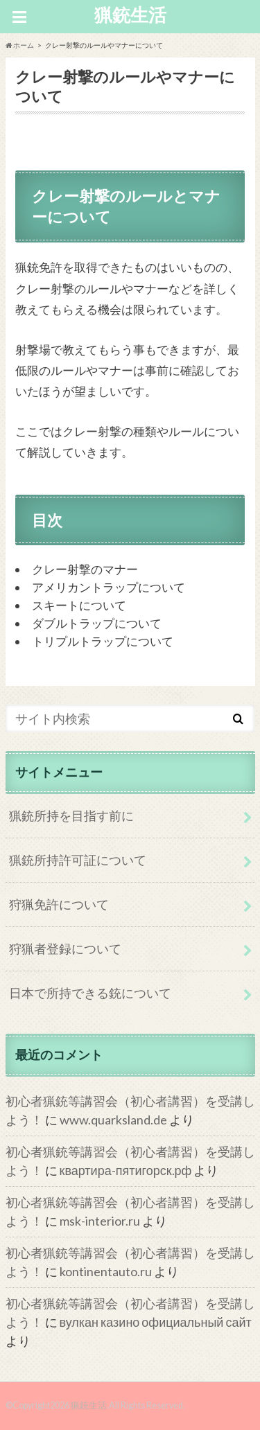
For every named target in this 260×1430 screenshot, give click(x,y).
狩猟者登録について (65, 948)
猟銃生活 (130, 14)
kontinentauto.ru (106, 1271)
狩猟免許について (59, 904)
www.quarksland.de (113, 1119)
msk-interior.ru (100, 1220)
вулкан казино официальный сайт (156, 1322)
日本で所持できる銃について (90, 992)
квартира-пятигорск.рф (126, 1170)
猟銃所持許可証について (77, 859)
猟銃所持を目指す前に (71, 815)
